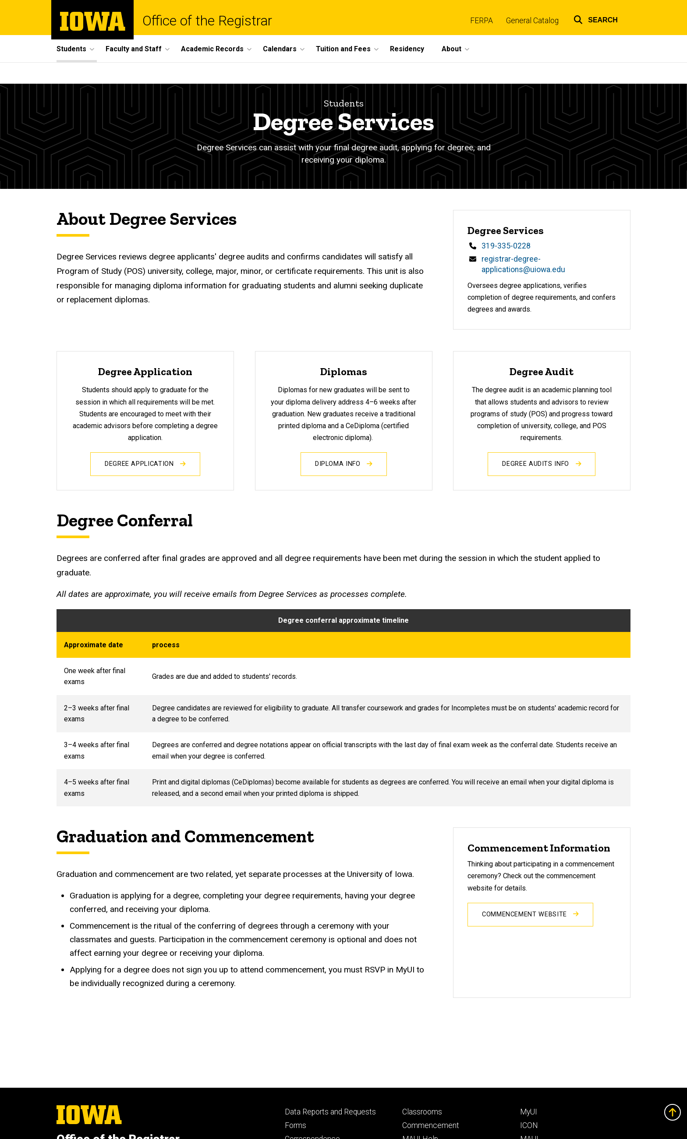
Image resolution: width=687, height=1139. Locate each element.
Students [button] (71, 49)
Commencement (430, 1125)
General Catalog (532, 20)
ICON (529, 1125)
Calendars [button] (280, 49)
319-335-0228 (506, 246)
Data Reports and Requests (330, 1111)
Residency (407, 49)
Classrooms (422, 1111)
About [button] (451, 49)
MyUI (528, 1111)
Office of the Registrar (207, 21)
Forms (295, 1125)
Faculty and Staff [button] (134, 49)
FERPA (481, 20)
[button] (595, 18)
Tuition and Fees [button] (343, 49)
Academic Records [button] (212, 49)
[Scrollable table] (343, 707)
